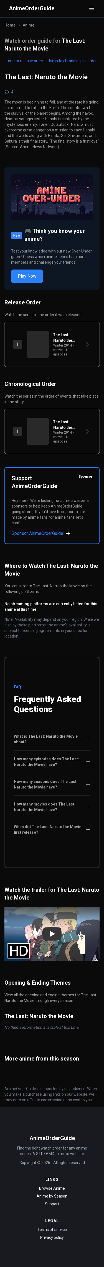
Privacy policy (52, 1237)
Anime (28, 25)
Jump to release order (23, 61)
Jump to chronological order (72, 61)
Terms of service (52, 1229)
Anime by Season (52, 1196)
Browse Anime (52, 1188)
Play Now (27, 276)
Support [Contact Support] (52, 1204)
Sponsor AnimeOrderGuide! (41, 533)
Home (10, 25)
